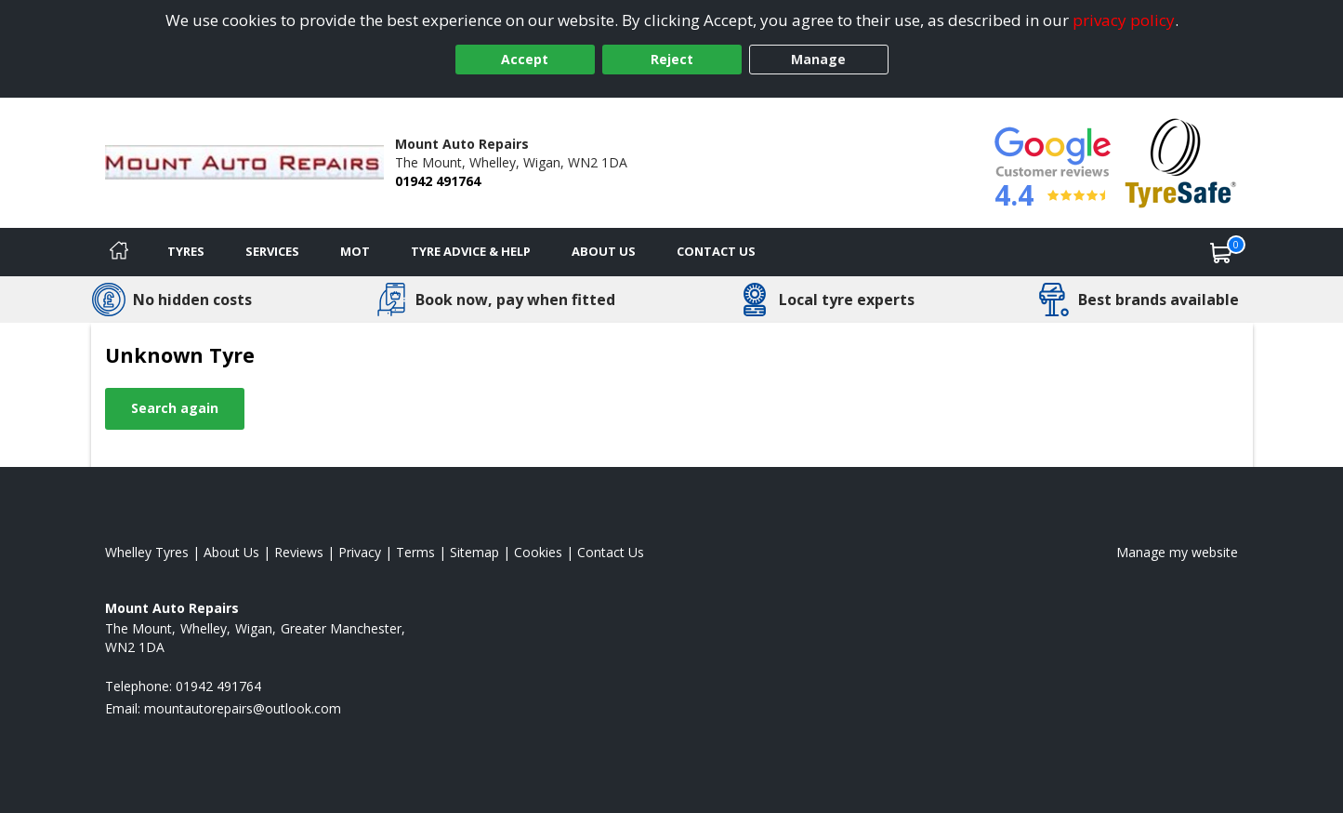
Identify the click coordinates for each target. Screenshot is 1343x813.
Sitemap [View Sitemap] (474, 552)
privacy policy (1124, 20)
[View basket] (1221, 252)
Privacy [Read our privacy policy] (359, 552)
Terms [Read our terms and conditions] (415, 552)
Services (272, 251)
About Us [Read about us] (231, 552)
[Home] (119, 252)
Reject (672, 59)
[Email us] (242, 708)
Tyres (185, 251)
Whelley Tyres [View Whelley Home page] (147, 552)
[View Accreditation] (1181, 161)
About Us (604, 251)
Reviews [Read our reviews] (298, 552)
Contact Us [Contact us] (716, 251)
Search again (174, 408)
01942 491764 (438, 181)
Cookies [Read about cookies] (538, 552)
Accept (524, 59)
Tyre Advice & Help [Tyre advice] (471, 251)
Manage (818, 59)
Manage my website (1177, 552)
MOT (355, 251)
